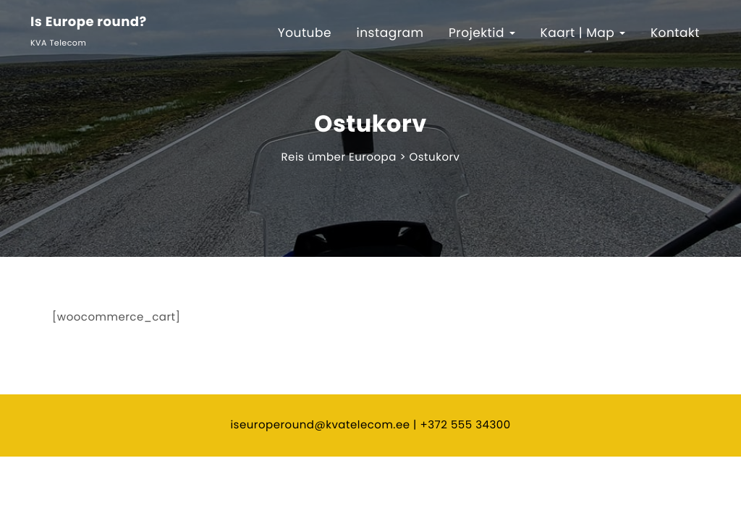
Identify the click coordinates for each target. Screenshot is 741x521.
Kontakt (675, 32)
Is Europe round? (88, 22)
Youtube (304, 32)
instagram (390, 32)
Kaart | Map (583, 32)
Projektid (482, 32)
